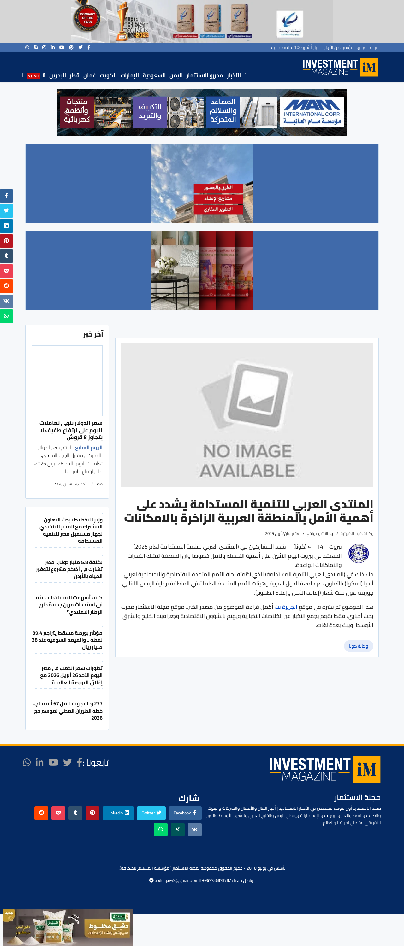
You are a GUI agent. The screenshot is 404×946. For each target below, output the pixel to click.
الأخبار (234, 75)
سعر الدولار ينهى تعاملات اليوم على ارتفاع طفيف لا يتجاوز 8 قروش (71, 430)
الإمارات (130, 75)
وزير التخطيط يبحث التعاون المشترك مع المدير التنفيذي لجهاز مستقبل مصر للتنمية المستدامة (71, 530)
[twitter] (80, 47)
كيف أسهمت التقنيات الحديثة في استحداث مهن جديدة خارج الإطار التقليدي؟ (69, 604)
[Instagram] (44, 47)
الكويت (108, 75)
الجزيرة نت (285, 607)
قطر (75, 75)
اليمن (176, 75)
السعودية (154, 75)
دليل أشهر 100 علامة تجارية (296, 47)
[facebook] (88, 47)
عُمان (89, 75)
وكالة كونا (358, 646)
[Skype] (36, 47)
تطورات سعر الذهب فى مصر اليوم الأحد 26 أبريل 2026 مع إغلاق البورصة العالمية (71, 675)
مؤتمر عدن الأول (339, 47)
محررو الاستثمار (205, 75)
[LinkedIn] (53, 47)
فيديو (362, 47)
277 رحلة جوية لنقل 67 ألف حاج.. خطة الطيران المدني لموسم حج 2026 (68, 710)
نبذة (373, 47)
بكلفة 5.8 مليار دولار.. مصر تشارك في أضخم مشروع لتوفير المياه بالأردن (69, 569)
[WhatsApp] (27, 47)
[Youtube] (61, 47)
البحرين (57, 75)
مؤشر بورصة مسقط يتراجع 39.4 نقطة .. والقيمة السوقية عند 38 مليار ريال (67, 640)
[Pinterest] (71, 47)
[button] (67, 112)
